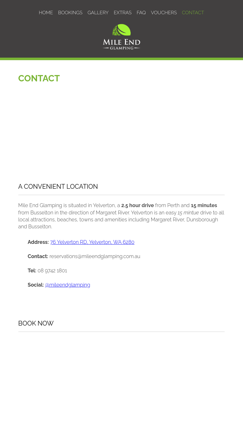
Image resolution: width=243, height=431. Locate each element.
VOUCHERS (164, 13)
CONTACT (193, 13)
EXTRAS (122, 13)
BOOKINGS (70, 13)
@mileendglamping (67, 285)
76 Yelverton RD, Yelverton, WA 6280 (92, 242)
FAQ (141, 13)
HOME (46, 13)
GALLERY (98, 13)
